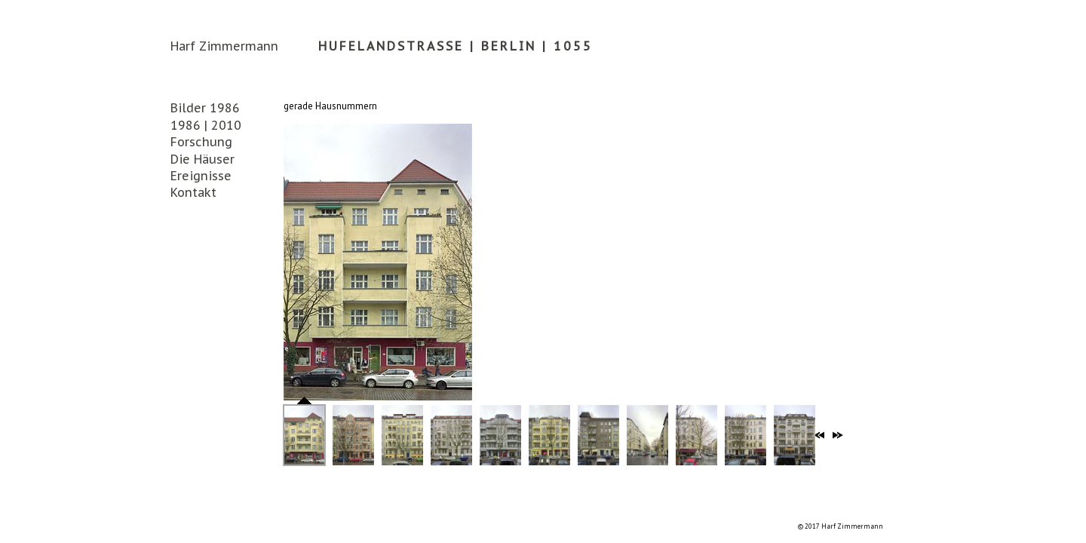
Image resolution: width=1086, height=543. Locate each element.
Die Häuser (202, 159)
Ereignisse (201, 175)
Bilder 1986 (205, 107)
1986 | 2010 (205, 125)
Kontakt (193, 192)
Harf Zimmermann (224, 46)
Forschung (201, 141)
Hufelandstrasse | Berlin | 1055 (455, 46)
